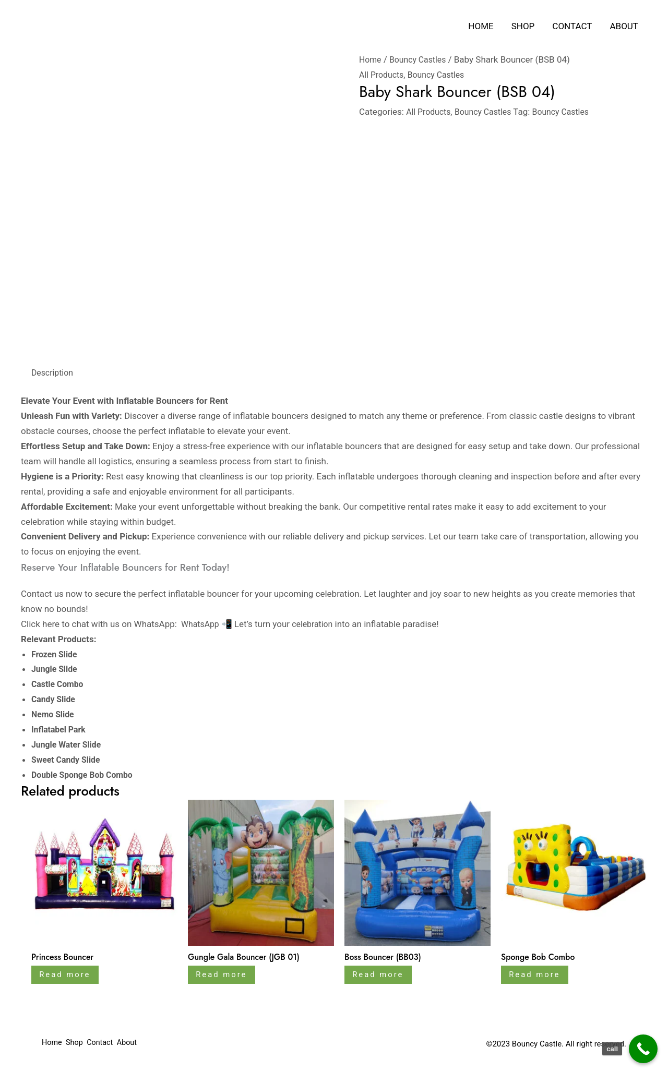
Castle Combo (59, 684)
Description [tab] (53, 372)
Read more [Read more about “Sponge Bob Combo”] (538, 976)
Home (480, 26)
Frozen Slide (56, 654)
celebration (317, 624)
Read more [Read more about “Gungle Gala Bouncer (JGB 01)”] (225, 976)
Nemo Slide (55, 714)
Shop (523, 26)
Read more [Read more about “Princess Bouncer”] (69, 976)
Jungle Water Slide (70, 744)
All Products (383, 74)
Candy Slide (56, 699)
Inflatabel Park (61, 729)
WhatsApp (201, 624)
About (624, 26)
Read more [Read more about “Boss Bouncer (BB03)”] (382, 976)
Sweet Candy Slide (69, 759)
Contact (572, 26)
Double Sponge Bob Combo (85, 774)
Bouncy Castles (421, 59)
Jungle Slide (55, 669)
